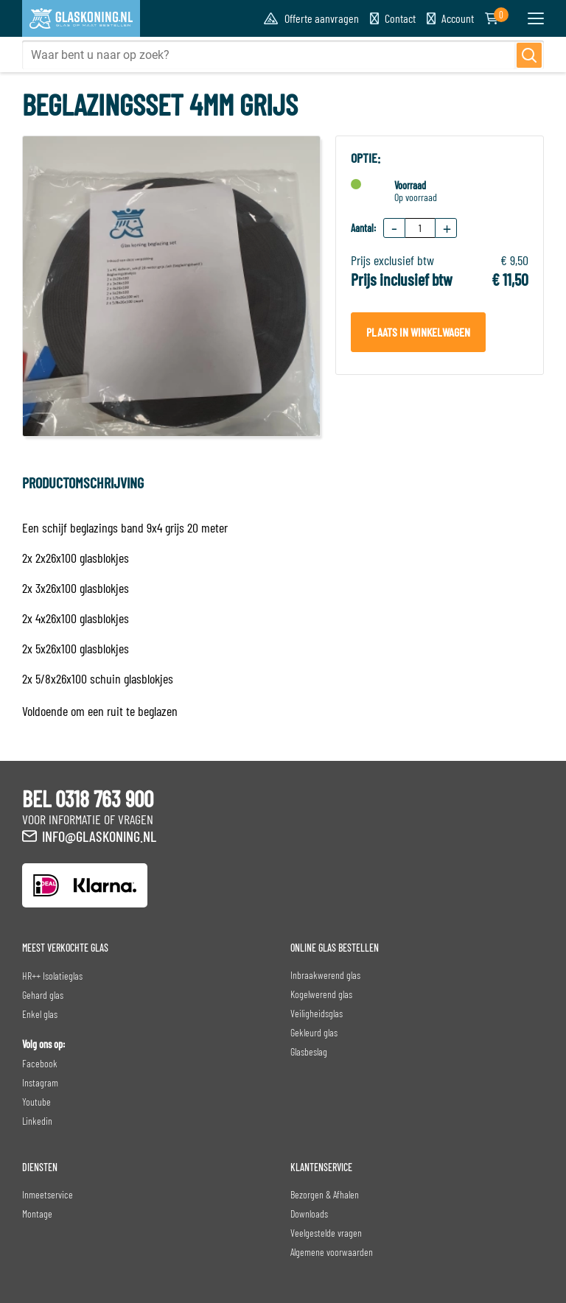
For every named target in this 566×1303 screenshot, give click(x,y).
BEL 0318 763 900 (87, 798)
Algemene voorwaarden (331, 1252)
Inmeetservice (47, 1194)
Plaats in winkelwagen (418, 332)
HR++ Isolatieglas (52, 975)
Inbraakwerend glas (325, 975)
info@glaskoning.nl (99, 836)
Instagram (40, 1082)
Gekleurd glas (314, 1032)
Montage (37, 1213)
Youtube (36, 1101)
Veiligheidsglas (316, 1013)
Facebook (39, 1063)
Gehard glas (42, 994)
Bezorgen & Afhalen (324, 1194)
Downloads (309, 1213)
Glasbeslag (308, 1051)
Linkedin (37, 1120)
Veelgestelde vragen (326, 1232)
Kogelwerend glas (321, 994)
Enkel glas (39, 1014)
